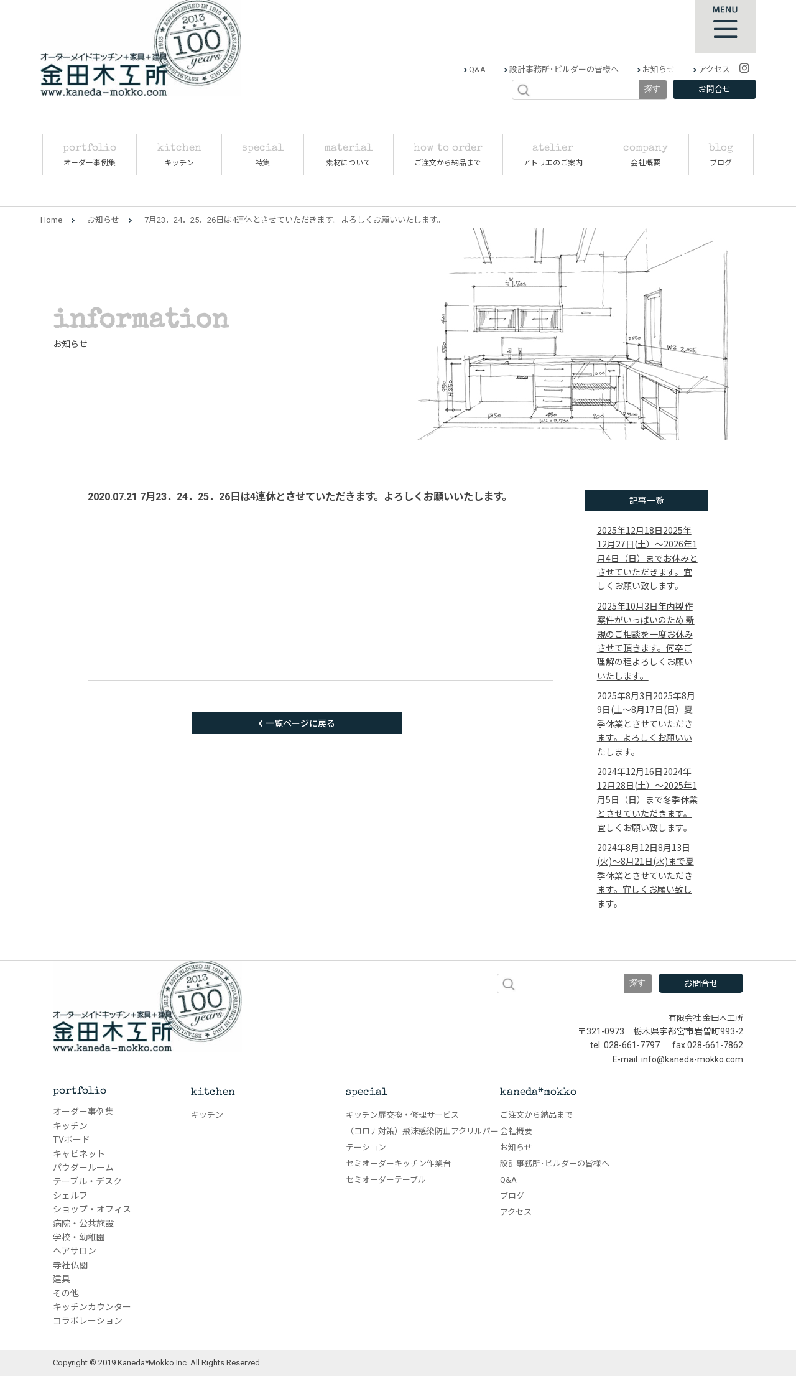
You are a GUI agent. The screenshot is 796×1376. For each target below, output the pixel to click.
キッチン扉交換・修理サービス (402, 1115)
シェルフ (70, 1196)
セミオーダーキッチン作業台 (398, 1163)
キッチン (70, 1126)
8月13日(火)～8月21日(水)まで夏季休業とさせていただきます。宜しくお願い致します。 (645, 875)
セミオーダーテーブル (386, 1179)
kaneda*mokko (538, 1092)
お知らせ (658, 69)
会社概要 (516, 1131)
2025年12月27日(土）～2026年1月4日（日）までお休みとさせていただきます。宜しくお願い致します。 (647, 558)
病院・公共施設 (83, 1224)
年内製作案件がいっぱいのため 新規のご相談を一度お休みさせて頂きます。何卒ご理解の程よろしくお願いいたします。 (646, 641)
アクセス (713, 69)
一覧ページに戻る (300, 723)
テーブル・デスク (87, 1181)
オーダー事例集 (83, 1112)
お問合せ (714, 89)
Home (51, 220)
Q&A (476, 69)
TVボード (71, 1140)
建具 (61, 1279)
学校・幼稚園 (79, 1237)
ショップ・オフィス (92, 1209)
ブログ (512, 1196)
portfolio (79, 1091)
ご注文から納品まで (536, 1115)
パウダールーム (83, 1168)
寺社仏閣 (70, 1265)
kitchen (213, 1092)
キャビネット (79, 1154)
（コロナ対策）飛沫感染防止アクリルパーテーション (422, 1139)
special (366, 1092)
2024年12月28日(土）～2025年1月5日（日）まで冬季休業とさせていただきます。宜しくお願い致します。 (647, 799)
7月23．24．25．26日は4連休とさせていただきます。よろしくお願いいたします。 (326, 497)
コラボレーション (88, 1321)
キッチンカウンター (92, 1307)
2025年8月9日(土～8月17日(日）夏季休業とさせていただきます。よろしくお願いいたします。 (646, 723)
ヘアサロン (74, 1251)
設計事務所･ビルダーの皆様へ (563, 69)
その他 (66, 1293)
